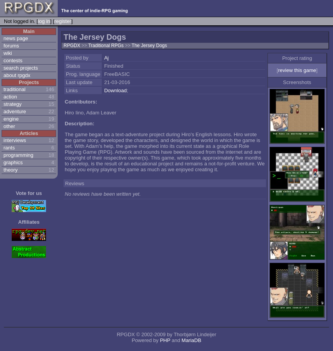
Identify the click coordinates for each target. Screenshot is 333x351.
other (9, 126)
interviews (15, 140)
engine (11, 119)
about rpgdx (17, 75)
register (62, 21)
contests (13, 60)
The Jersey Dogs (149, 45)
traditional (14, 89)
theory (11, 170)
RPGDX (72, 45)
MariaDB (192, 340)
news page (16, 38)
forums (11, 46)
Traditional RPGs (106, 45)
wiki (8, 53)
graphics (13, 162)
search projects (21, 68)
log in (44, 21)
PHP (165, 340)
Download (115, 90)
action (10, 97)
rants (9, 148)
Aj (106, 58)
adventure (15, 111)
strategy (12, 104)
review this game (297, 70)
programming (19, 155)
